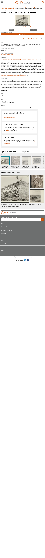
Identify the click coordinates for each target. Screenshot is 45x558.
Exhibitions (3, 237)
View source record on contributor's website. (26, 39)
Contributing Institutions (6, 230)
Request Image (33, 29)
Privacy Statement (5, 247)
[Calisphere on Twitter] (25, 260)
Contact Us (3, 254)
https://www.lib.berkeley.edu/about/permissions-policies (13, 75)
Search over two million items (9, 217)
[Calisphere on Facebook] (28, 260)
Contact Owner (22, 34)
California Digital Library (25, 258)
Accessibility (3, 250)
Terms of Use (4, 244)
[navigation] (2, 2)
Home (2, 223)
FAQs (2, 240)
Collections (3, 233)
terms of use (8, 130)
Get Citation (11, 29)
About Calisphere (4, 227)
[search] (43, 2)
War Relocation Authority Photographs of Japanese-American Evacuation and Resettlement (21, 59)
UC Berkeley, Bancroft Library (7, 7)
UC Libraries (28, 257)
